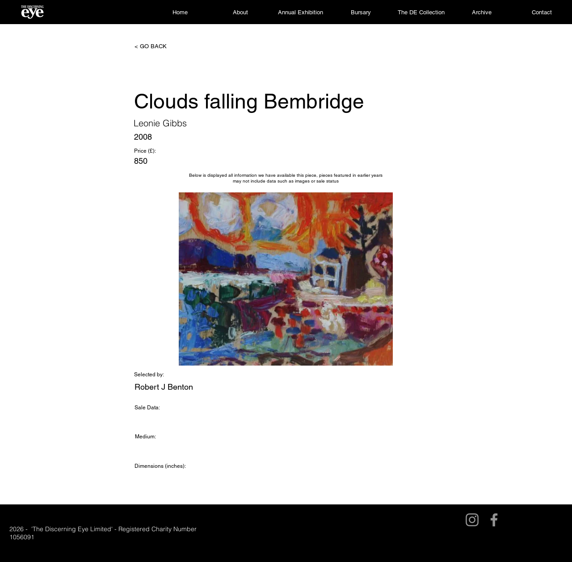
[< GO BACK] (164, 46)
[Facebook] (494, 520)
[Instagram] (472, 520)
